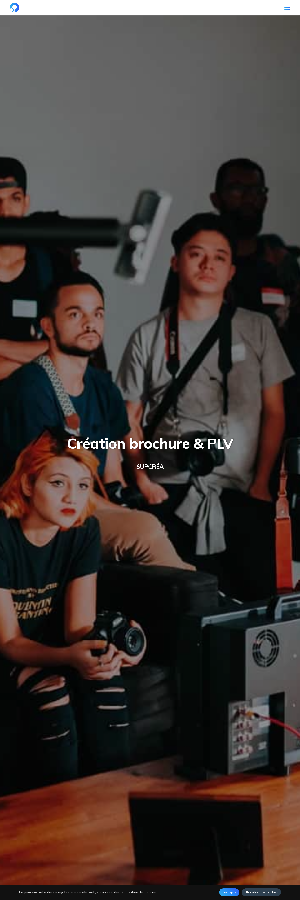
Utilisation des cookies (261, 892)
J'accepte (229, 892)
